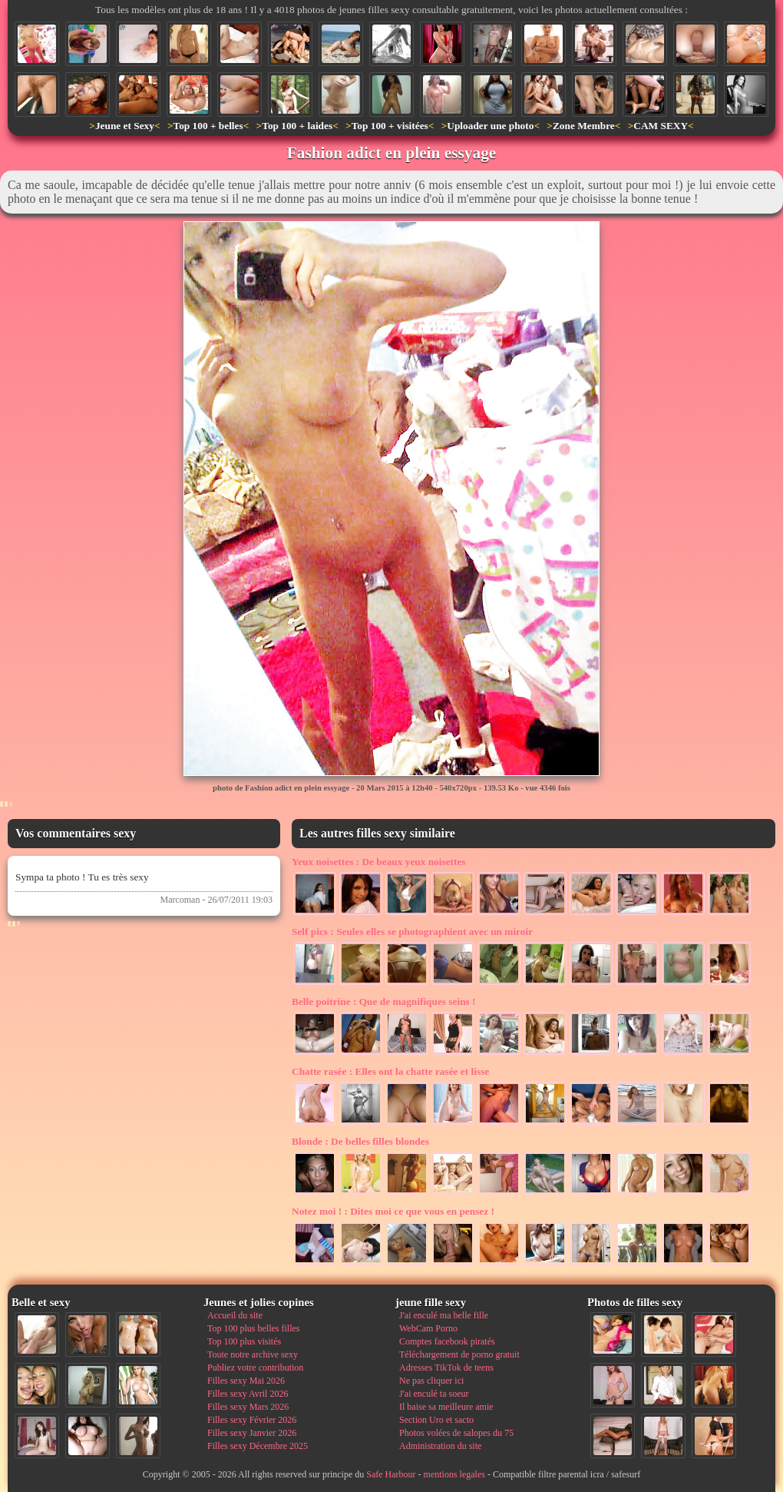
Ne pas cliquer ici (431, 1380)
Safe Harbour (390, 1474)
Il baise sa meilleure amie (446, 1406)
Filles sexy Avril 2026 (247, 1393)
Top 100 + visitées (390, 125)
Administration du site (440, 1446)
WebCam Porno (428, 1328)
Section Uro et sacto (436, 1419)
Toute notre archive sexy (252, 1354)
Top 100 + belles (208, 125)
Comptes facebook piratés (447, 1341)
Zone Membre (584, 125)
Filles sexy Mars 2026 (248, 1406)
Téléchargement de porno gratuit (459, 1354)
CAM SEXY (660, 125)
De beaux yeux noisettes (379, 861)
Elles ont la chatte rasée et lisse (390, 1071)
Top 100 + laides (297, 125)
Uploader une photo (490, 125)
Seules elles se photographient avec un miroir (412, 931)
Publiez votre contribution (255, 1367)
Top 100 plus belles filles (253, 1328)
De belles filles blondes (360, 1141)
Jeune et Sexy (124, 125)
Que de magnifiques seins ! (384, 1001)
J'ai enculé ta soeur (433, 1393)
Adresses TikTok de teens (446, 1367)
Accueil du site (235, 1315)
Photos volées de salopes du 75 (456, 1432)
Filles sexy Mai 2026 (246, 1380)
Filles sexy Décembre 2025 (257, 1446)
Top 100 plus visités (244, 1341)
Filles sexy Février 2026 (251, 1419)
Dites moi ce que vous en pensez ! (393, 1211)
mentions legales (454, 1474)
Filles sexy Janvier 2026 (251, 1432)
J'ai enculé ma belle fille (443, 1315)
